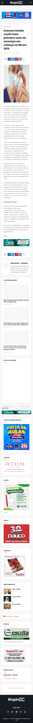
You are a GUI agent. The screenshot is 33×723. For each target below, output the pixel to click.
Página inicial (7, 26)
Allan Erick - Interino (19, 263)
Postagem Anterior (8, 406)
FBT (16, 720)
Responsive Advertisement (16, 688)
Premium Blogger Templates (19, 718)
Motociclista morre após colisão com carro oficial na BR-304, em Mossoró (16, 324)
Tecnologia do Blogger (11, 616)
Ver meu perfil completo (10, 678)
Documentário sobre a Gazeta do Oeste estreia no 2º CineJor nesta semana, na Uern (15, 347)
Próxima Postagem (24, 406)
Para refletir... (17, 589)
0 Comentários (15, 53)
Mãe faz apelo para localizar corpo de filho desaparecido (16, 301)
